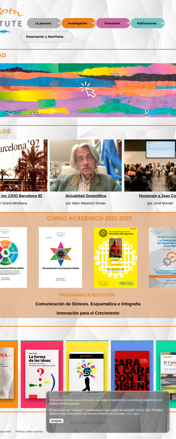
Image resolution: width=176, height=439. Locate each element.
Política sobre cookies (29, 431)
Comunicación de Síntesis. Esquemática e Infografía (88, 304)
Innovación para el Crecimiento (88, 313)
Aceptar (56, 421)
